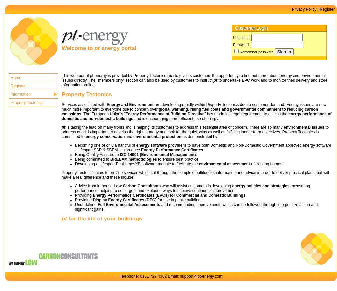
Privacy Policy (304, 9)
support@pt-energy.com (201, 276)
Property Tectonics (27, 102)
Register (327, 9)
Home (16, 77)
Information (21, 94)
